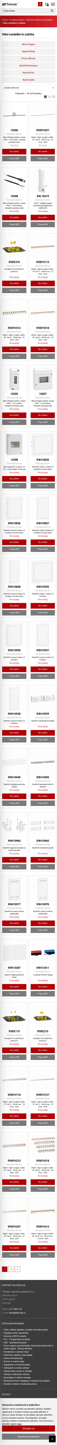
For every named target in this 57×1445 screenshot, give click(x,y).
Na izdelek (14, 151)
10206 (14, 130)
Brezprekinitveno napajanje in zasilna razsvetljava (27, 1380)
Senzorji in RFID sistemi (15, 1336)
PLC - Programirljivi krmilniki (17, 1339)
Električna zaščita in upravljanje (39, 20)
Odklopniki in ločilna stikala (16, 1368)
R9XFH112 (42, 262)
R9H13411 (43, 967)
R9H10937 (43, 650)
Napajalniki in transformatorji (17, 1364)
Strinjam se (28, 1428)
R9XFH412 (42, 1226)
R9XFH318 (42, 328)
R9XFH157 (42, 1094)
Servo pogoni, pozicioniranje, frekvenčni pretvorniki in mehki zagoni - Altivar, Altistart (28, 1347)
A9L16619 (43, 196)
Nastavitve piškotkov (29, 1436)
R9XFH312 (14, 328)
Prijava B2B (14, 158)
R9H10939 (43, 713)
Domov (5, 20)
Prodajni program (17, 20)
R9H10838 (14, 586)
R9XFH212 (14, 1160)
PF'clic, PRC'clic (28, 58)
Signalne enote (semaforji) (16, 1333)
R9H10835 (43, 459)
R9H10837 (43, 523)
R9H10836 (14, 523)
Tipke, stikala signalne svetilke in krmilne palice (26, 1329)
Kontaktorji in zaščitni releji (16, 1352)
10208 (14, 196)
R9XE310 (14, 262)
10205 (14, 393)
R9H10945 (14, 777)
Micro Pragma (28, 44)
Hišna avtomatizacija (13, 1358)
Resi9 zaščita (28, 80)
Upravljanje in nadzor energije (17, 1377)
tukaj (19, 1424)
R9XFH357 (42, 130)
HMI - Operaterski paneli (15, 1342)
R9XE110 (14, 1031)
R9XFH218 (42, 1160)
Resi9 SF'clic (28, 73)
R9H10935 (43, 586)
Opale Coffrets (28, 51)
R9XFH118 (14, 1094)
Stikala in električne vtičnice (17, 1374)
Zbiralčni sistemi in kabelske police (20, 1384)
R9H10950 (43, 777)
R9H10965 (43, 840)
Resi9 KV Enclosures (28, 66)
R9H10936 (14, 650)
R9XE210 (42, 1031)
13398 (14, 459)
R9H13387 (14, 967)
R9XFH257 (14, 1226)
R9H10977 (14, 904)
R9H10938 (14, 713)
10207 (42, 393)
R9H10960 (14, 840)
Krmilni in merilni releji (14, 1361)
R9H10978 (43, 904)
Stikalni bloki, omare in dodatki (18, 1371)
